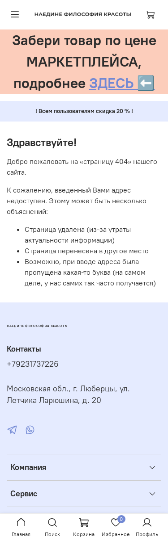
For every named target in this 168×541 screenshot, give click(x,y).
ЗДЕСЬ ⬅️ (122, 83)
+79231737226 (33, 364)
